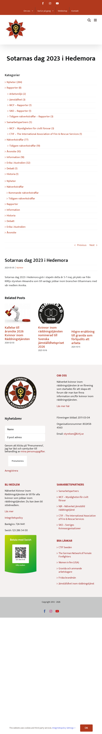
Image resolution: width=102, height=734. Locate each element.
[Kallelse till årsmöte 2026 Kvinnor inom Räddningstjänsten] (18, 306)
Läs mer (9, 511)
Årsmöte (11, 232)
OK (86, 728)
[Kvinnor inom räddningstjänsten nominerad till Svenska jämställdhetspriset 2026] (51, 306)
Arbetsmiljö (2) (17, 94)
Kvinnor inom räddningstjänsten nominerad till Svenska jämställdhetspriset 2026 (51, 337)
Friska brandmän (67, 577)
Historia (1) (12, 174)
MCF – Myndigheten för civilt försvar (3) (31, 128)
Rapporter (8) (14, 88)
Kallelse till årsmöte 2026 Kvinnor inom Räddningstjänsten (17, 333)
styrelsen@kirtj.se (74, 434)
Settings (71, 728)
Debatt (10, 221)
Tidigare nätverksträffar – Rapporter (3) (31, 116)
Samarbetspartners (69, 491)
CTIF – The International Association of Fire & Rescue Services (77, 517)
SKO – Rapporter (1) (20, 111)
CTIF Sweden (65, 547)
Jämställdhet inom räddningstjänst (76, 583)
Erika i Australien (16, 227)
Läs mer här (63, 406)
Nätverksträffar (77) (17, 140)
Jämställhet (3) (17, 100)
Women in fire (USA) (69, 562)
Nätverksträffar (15, 187)
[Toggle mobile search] (89, 20)
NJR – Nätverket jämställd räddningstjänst (72, 508)
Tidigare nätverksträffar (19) (24, 146)
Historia (11, 215)
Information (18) (15, 157)
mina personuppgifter (33, 451)
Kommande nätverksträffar (24, 193)
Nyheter (19, 267)
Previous (81, 245)
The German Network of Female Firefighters (75, 555)
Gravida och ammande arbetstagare (70, 570)
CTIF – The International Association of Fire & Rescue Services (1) (45, 134)
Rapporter (12, 204)
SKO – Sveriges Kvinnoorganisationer (70, 526)
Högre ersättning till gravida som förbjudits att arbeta (83, 337)
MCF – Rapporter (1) (20, 105)
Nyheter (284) (14, 82)
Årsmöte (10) (14, 151)
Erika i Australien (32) (18, 163)
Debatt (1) (12, 168)
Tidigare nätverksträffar (22, 198)
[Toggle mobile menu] (95, 20)
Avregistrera (11, 471)
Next (92, 245)
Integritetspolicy (14, 518)
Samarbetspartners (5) (19, 122)
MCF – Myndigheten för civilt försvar (73, 499)
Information (13, 210)
